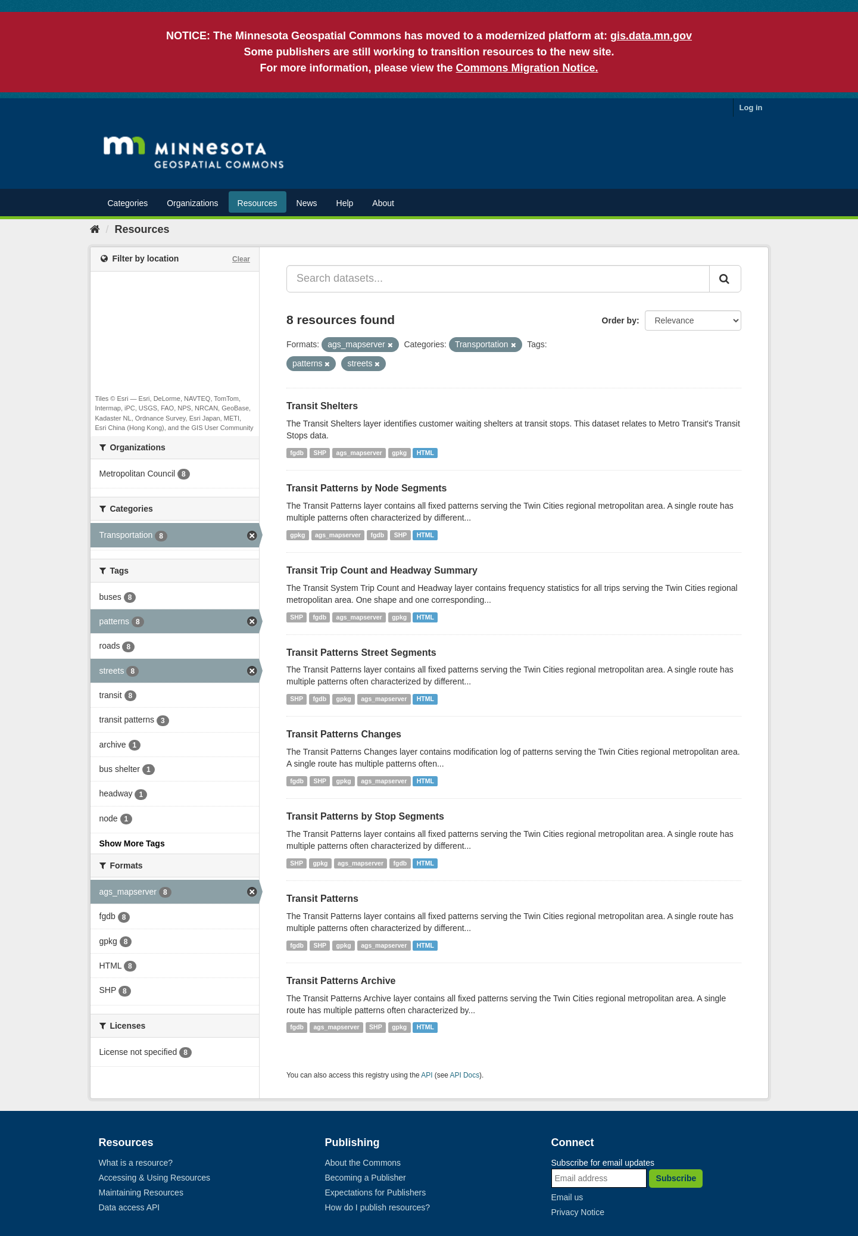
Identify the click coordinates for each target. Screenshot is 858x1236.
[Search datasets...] (498, 278)
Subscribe (676, 1178)
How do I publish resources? (377, 1207)
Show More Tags (132, 843)
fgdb (297, 452)
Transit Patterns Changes (343, 734)
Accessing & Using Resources (155, 1177)
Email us (567, 1197)
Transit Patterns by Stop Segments (365, 816)
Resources (257, 203)
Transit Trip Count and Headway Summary (382, 570)
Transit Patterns (322, 898)
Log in (751, 107)
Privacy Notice (577, 1212)
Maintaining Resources (141, 1192)
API (426, 1075)
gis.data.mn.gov (651, 36)
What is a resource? (136, 1162)
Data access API (129, 1207)
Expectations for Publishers (375, 1192)
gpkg (399, 452)
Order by (619, 320)
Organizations (192, 203)
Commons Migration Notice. (527, 68)
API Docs (465, 1075)
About (383, 203)
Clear (241, 259)
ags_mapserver (359, 452)
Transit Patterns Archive (340, 981)
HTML (425, 452)
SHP (320, 452)
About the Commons (363, 1162)
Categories (128, 203)
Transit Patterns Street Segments (361, 652)
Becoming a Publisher (365, 1177)
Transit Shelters (322, 406)
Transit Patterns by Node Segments (366, 488)
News (307, 203)
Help (345, 203)
